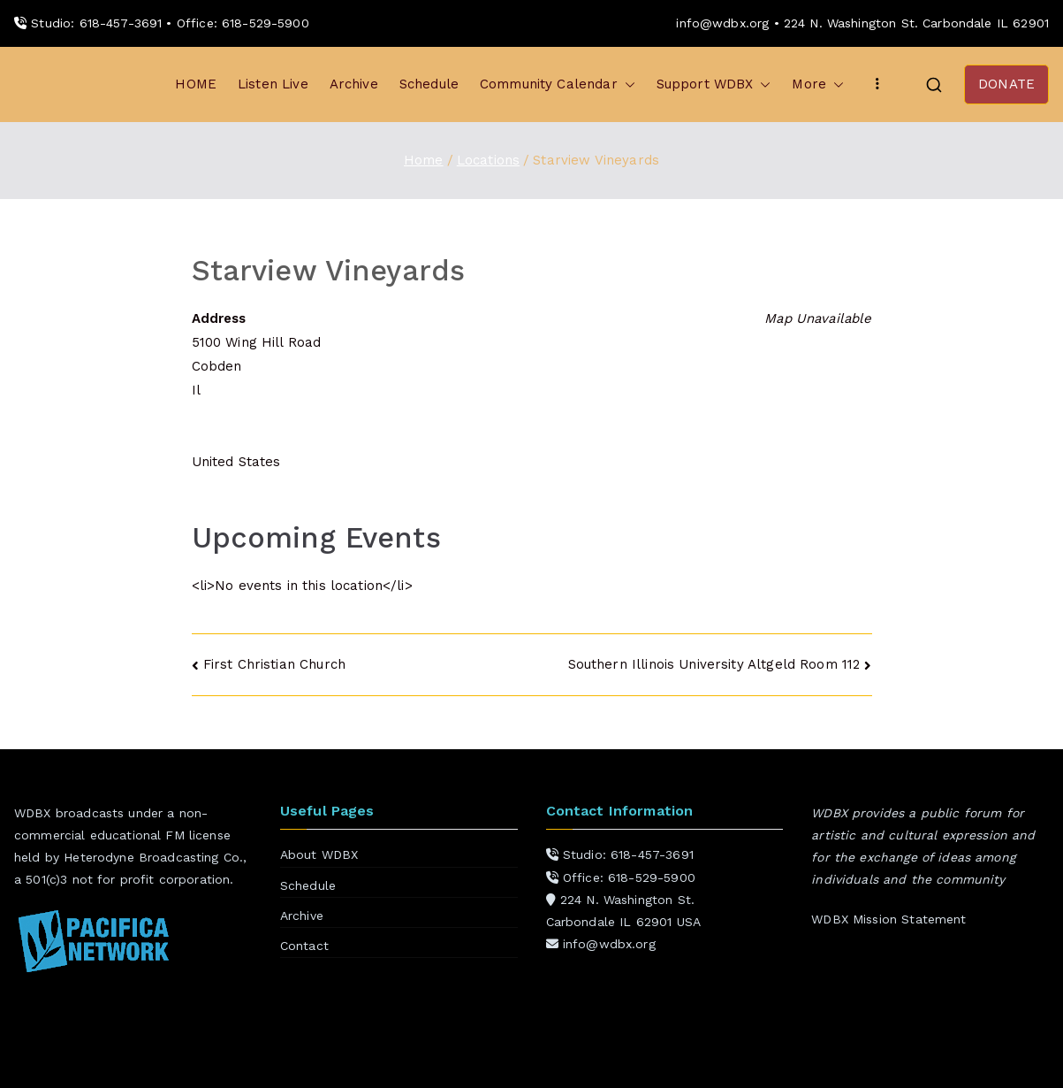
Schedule (429, 84)
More (818, 84)
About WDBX (319, 854)
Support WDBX (714, 84)
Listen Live (273, 84)
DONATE (1006, 84)
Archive (354, 84)
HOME (195, 84)
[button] (626, 84)
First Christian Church (274, 664)
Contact (304, 946)
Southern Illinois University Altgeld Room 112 (714, 664)
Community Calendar (557, 84)
